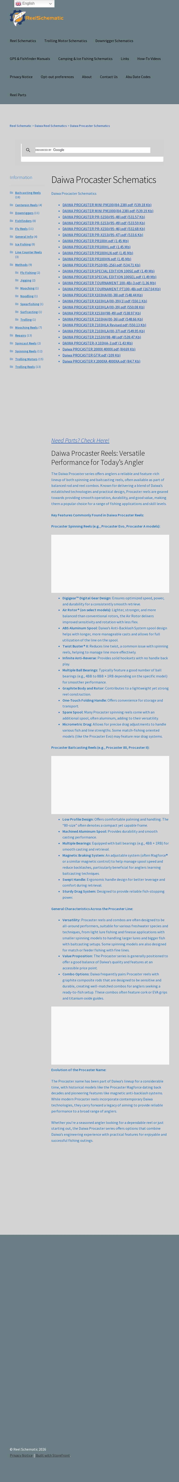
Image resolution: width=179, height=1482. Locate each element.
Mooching (27, 288)
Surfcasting (29, 312)
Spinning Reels (26, 351)
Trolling (26, 319)
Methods (21, 265)
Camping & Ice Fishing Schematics (85, 58)
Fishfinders (23, 221)
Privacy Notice (21, 76)
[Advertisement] (145, 1340)
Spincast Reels (26, 343)
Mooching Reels (26, 327)
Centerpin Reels (26, 205)
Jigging (25, 280)
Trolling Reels (25, 367)
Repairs (20, 335)
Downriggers (24, 213)
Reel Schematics (23, 40)
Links (125, 58)
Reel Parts (18, 94)
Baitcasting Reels (28, 193)
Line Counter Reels (28, 252)
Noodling (27, 296)
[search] (93, 150)
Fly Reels (21, 229)
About (87, 76)
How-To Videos (149, 58)
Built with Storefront (53, 1455)
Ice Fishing (23, 244)
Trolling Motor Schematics (65, 40)
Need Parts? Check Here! (80, 440)
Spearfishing (29, 304)
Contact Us (109, 76)
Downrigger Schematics (114, 40)
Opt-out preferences (57, 76)
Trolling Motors (26, 359)
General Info (24, 236)
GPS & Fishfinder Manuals (30, 58)
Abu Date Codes (138, 76)
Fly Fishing (28, 273)
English (25, 4)
